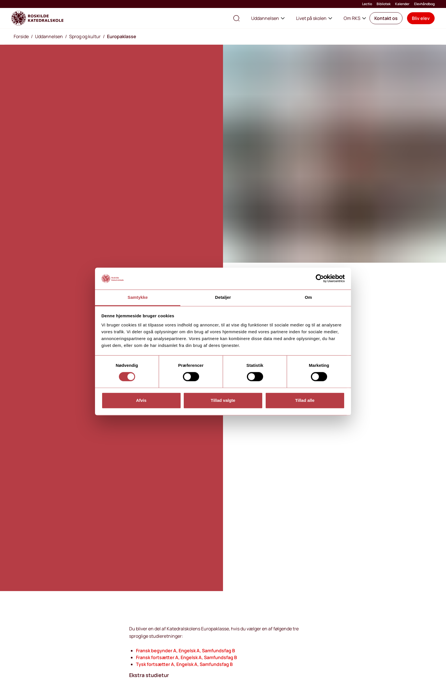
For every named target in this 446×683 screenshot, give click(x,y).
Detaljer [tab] (223, 297)
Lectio (367, 4)
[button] (385, 18)
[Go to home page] (37, 18)
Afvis (141, 400)
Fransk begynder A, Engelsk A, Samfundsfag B (185, 650)
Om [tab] (308, 297)
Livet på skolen (314, 18)
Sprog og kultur (85, 36)
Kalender (402, 4)
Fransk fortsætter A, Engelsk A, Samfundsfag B (186, 657)
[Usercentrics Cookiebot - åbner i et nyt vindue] (320, 278)
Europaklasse (121, 36)
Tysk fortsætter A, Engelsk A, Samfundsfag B (184, 664)
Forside (21, 36)
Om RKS (355, 18)
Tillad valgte (223, 400)
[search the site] (236, 18)
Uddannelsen (268, 18)
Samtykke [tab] (138, 297)
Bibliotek (384, 4)
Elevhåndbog (424, 4)
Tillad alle (304, 400)
